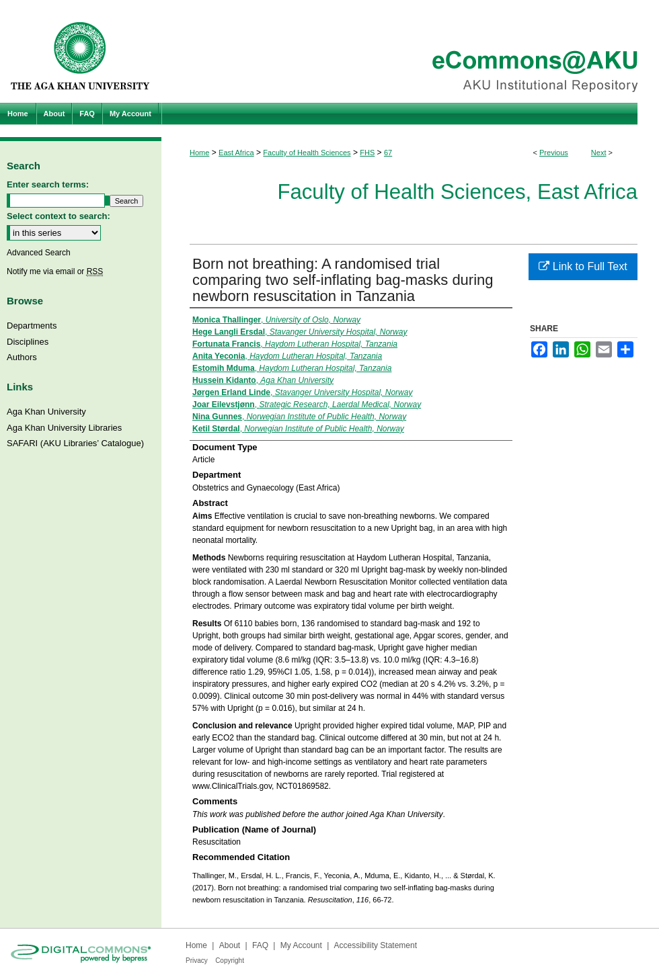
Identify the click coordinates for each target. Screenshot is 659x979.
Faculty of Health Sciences (306, 152)
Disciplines (27, 342)
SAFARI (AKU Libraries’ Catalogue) (75, 443)
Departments (31, 326)
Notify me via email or (55, 271)
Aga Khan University (46, 412)
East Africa (236, 152)
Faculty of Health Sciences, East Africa (457, 192)
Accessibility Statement (375, 945)
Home (199, 152)
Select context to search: (58, 216)
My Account (301, 945)
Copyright (229, 960)
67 (388, 152)
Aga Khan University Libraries (64, 428)
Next (599, 152)
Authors (22, 357)
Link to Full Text (583, 266)
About (229, 945)
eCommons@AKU (410, 51)
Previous (553, 152)
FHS (367, 152)
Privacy (197, 960)
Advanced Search (39, 252)
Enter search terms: (48, 184)
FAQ (260, 945)
